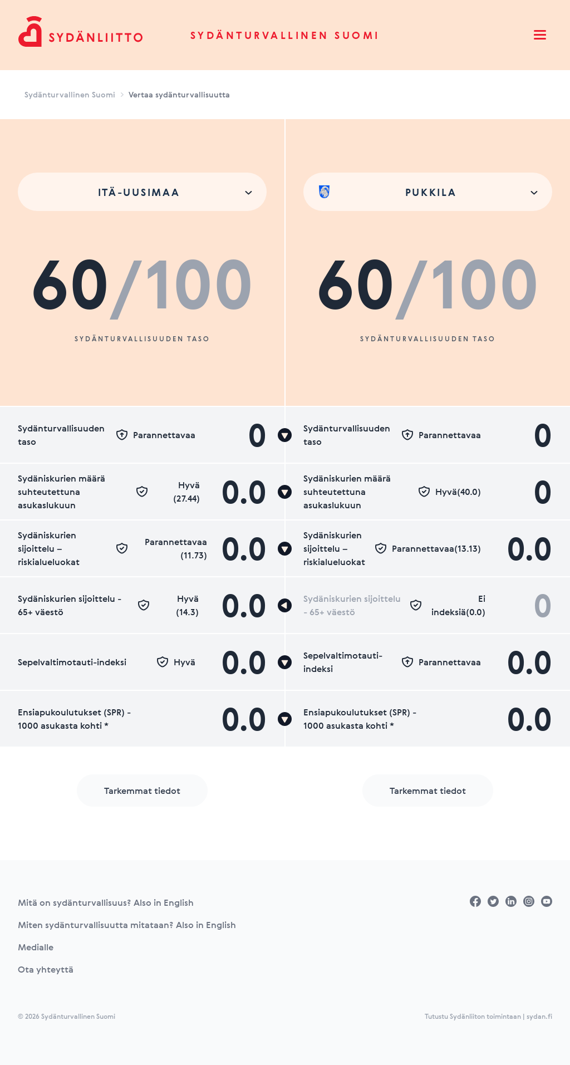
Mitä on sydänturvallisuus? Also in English (106, 902)
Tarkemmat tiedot (142, 790)
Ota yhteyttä (45, 969)
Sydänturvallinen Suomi (285, 35)
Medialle (35, 947)
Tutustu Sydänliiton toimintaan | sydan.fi (488, 1016)
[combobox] (142, 192)
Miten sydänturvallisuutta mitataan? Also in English (127, 925)
